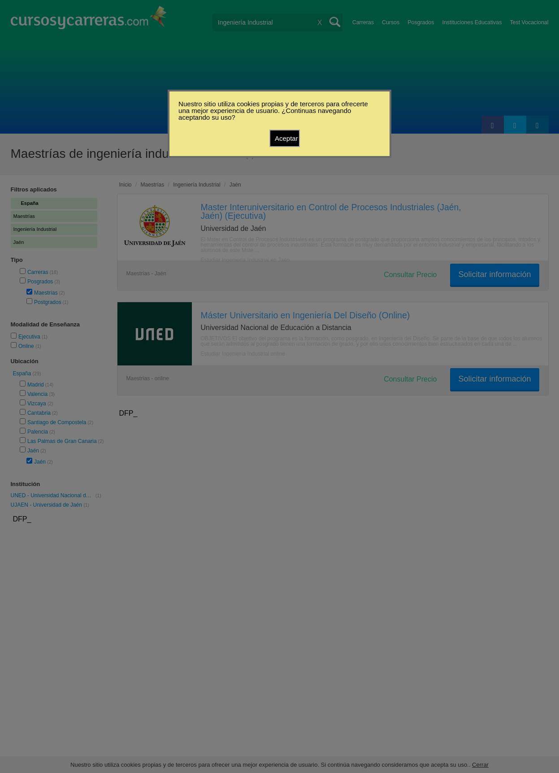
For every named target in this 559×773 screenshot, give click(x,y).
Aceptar (286, 138)
